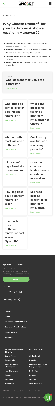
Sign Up (16, 279)
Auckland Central (36, 349)
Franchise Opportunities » (16, 322)
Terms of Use (33, 391)
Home (5, 16)
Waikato (32, 379)
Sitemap (41, 391)
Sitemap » (9, 337)
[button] (50, 3)
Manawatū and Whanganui (11, 365)
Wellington (9, 383)
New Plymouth (11, 371)
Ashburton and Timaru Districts (14, 350)
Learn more (10, 88)
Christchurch (34, 356)
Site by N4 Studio (9, 401)
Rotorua (32, 375)
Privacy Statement (21, 391)
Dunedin (32, 360)
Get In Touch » (11, 332)
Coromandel (10, 360)
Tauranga (9, 379)
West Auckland (35, 383)
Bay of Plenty (10, 356)
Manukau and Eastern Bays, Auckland (38, 365)
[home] (26, 4)
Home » (8, 311)
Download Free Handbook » (17, 327)
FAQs (12, 16)
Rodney (8, 375)
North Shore (34, 371)
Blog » (7, 316)
